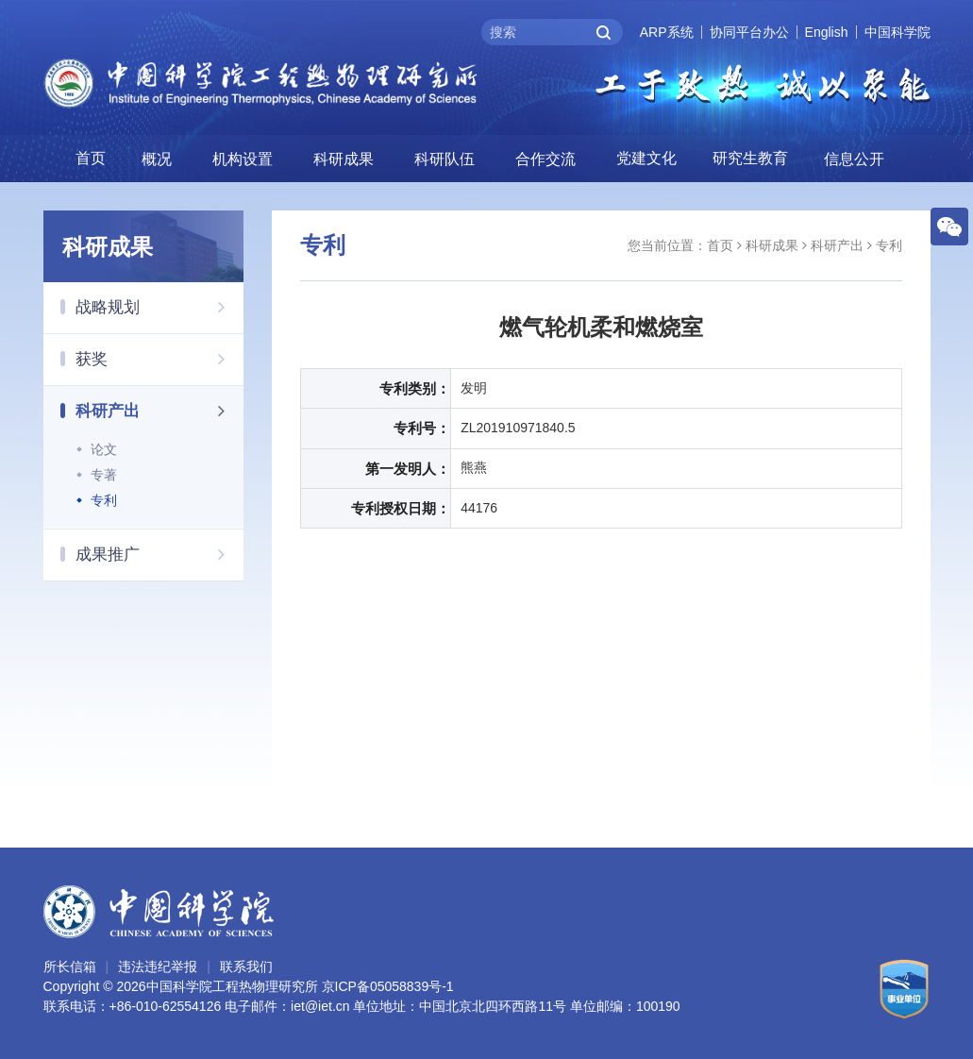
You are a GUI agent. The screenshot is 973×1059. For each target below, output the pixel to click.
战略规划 (159, 306)
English (826, 32)
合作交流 (545, 159)
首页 (90, 158)
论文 (104, 449)
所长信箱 (69, 966)
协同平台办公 (749, 32)
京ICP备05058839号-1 (388, 986)
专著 (104, 474)
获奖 (159, 358)
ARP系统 (667, 32)
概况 (157, 159)
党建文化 (646, 158)
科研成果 (343, 159)
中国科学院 (897, 32)
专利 (104, 500)
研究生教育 (750, 158)
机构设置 (242, 159)
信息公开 (854, 159)
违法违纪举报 (157, 966)
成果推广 (159, 554)
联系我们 (246, 966)
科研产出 (159, 410)
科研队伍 (444, 159)
